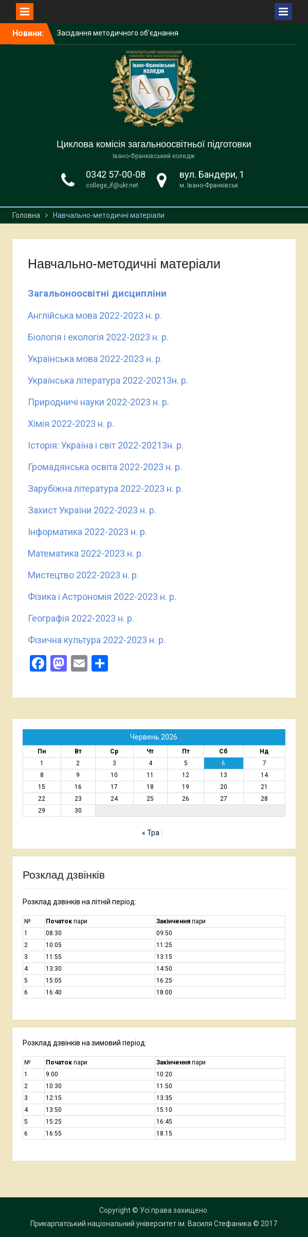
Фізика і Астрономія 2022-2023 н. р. (102, 596)
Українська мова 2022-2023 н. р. (95, 358)
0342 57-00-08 (116, 174)
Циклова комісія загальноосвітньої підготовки (154, 144)
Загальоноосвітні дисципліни (97, 293)
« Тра (150, 833)
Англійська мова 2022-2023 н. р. (95, 315)
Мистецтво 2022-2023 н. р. (83, 575)
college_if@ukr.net (112, 185)
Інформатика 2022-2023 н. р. (87, 531)
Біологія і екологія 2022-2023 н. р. (98, 337)
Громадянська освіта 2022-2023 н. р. (105, 466)
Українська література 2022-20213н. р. (108, 380)
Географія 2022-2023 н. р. (81, 618)
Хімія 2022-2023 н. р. (71, 423)
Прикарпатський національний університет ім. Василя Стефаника (140, 1223)
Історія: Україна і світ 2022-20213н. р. (106, 445)
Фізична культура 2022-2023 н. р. (97, 639)
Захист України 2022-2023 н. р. (92, 510)
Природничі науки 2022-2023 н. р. (98, 402)
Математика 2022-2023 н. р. (85, 553)
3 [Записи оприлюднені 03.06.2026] (114, 763)
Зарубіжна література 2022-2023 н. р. (105, 488)
